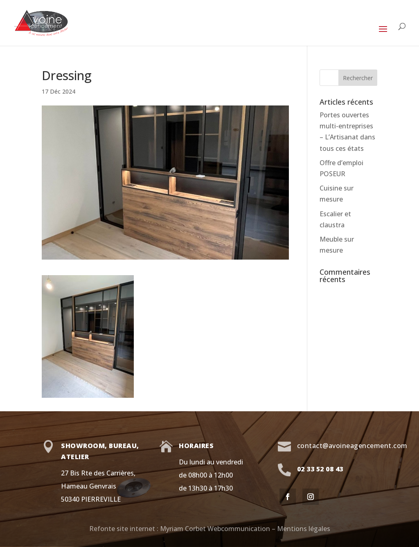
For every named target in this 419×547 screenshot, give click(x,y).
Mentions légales (303, 528)
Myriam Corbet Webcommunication (214, 528)
